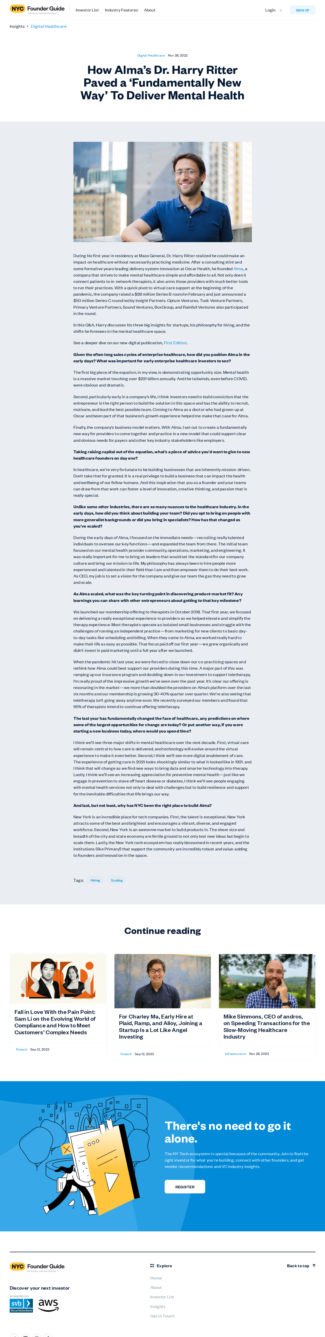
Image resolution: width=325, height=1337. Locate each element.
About (149, 9)
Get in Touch (162, 1315)
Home (156, 1277)
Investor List (87, 9)
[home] (40, 10)
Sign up (302, 9)
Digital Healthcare (48, 26)
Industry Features (121, 9)
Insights (17, 26)
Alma (238, 268)
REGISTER (185, 1186)
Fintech (22, 1049)
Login (270, 9)
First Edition (175, 342)
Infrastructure (235, 1053)
